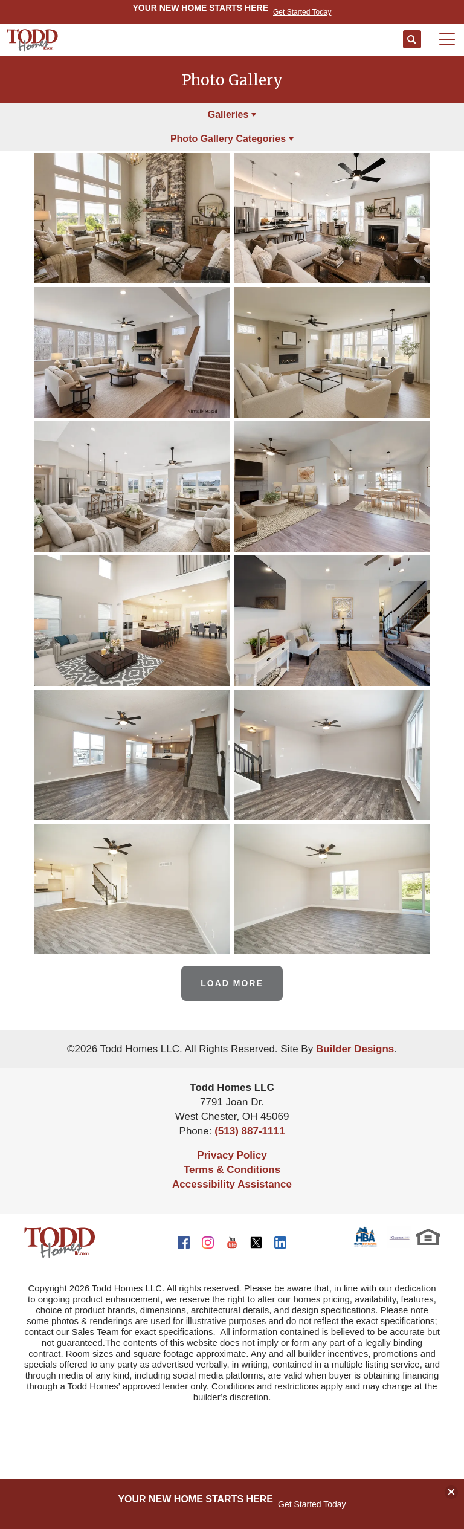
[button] (412, 40)
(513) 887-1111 (249, 1131)
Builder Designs (355, 1049)
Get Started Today (312, 1504)
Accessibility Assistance (232, 1184)
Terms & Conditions (232, 1169)
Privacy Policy (231, 1155)
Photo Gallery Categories (228, 139)
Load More (232, 983)
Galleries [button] (228, 114)
